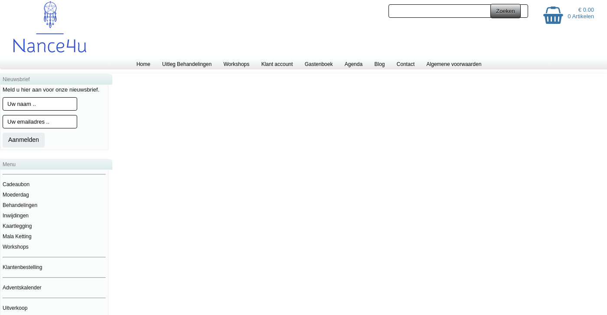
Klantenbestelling (22, 267)
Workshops (236, 64)
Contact (405, 64)
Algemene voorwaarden (454, 64)
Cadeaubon (16, 184)
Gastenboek (319, 64)
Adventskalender (22, 288)
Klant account (277, 64)
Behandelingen (20, 205)
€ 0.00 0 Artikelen (581, 13)
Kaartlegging (17, 226)
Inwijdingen (16, 216)
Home (143, 64)
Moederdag (16, 195)
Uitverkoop (15, 308)
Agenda (353, 64)
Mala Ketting (17, 236)
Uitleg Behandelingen (187, 64)
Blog (379, 64)
